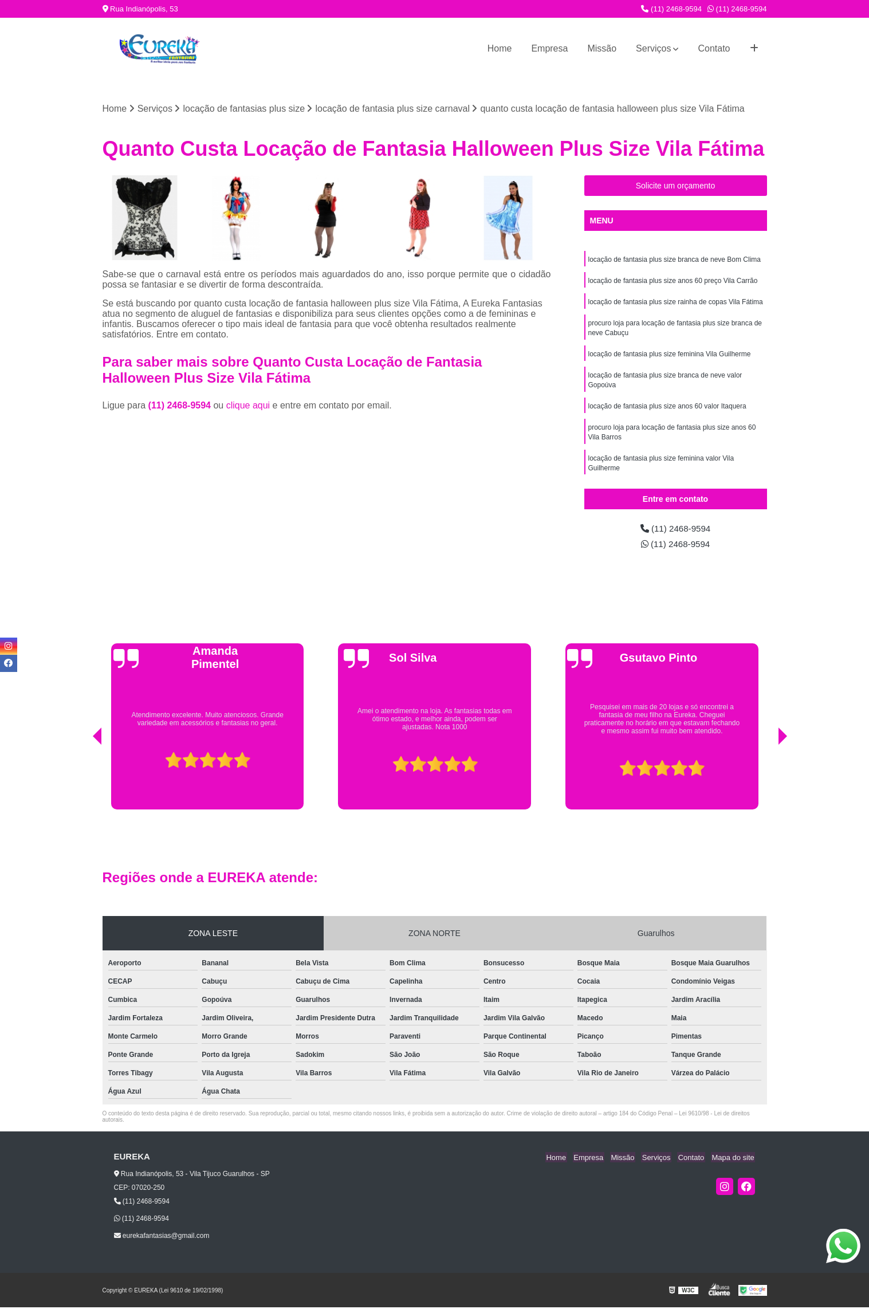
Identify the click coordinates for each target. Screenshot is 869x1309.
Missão (601, 48)
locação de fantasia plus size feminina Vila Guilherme (669, 357)
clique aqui (248, 406)
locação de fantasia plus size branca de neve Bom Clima (674, 260)
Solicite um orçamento (675, 186)
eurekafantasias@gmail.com (162, 1237)
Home (499, 48)
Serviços (653, 48)
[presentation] (81, 782)
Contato (714, 48)
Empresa (549, 48)
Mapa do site (734, 1158)
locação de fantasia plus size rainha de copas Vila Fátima (675, 304)
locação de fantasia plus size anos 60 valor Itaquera (667, 411)
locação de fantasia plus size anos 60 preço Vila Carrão (673, 282)
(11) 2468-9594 (671, 9)
